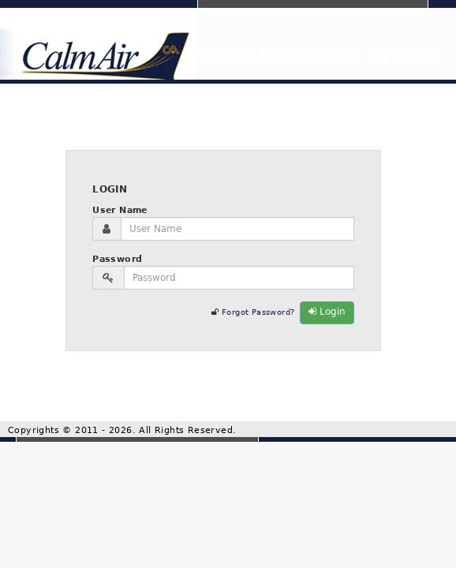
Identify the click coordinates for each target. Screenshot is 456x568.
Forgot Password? (258, 312)
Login (327, 311)
